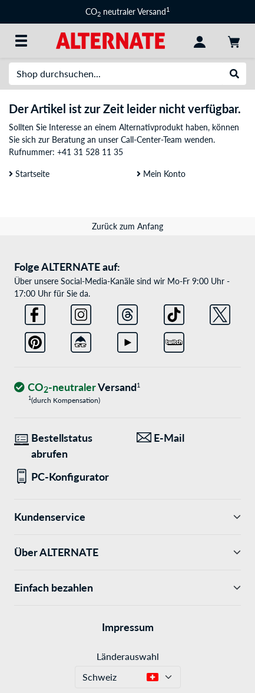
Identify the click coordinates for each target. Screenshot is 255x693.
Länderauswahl (128, 656)
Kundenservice (127, 517)
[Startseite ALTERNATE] (110, 40)
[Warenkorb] (233, 40)
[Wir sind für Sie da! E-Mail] (189, 438)
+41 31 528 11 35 (90, 152)
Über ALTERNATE (127, 552)
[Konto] (199, 40)
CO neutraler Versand (127, 11)
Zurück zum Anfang (127, 226)
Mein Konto (161, 174)
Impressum (128, 626)
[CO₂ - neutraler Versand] (77, 388)
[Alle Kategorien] (21, 40)
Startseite (29, 174)
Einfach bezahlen (127, 588)
